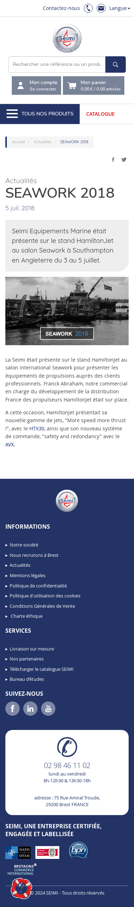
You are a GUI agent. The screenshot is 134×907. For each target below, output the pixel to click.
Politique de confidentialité (38, 585)
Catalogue (100, 113)
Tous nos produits (40, 114)
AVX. (10, 444)
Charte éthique (26, 616)
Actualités (20, 565)
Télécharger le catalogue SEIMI (42, 669)
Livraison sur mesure (32, 649)
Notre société (24, 544)
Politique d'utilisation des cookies (45, 595)
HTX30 (36, 428)
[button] (21, 888)
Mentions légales (27, 575)
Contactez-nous (61, 8)
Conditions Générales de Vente (42, 606)
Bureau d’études (27, 679)
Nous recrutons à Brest (34, 555)
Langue (119, 8)
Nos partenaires (27, 658)
